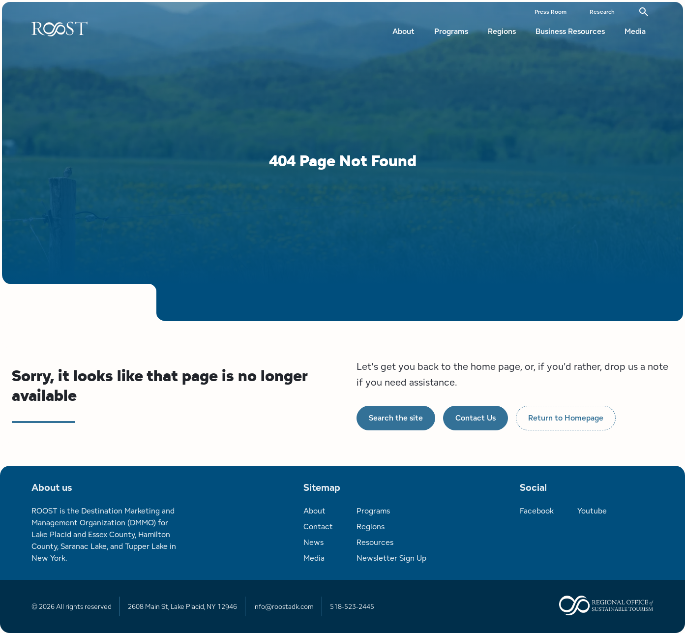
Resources (375, 542)
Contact (318, 526)
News (313, 542)
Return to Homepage (565, 418)
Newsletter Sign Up (391, 558)
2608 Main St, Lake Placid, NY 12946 (182, 606)
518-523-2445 (352, 606)
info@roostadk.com (283, 606)
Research (602, 11)
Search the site (396, 418)
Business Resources (570, 31)
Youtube (592, 511)
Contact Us (475, 418)
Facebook (537, 511)
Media (635, 31)
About (403, 31)
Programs (451, 31)
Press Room (550, 11)
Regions (502, 31)
